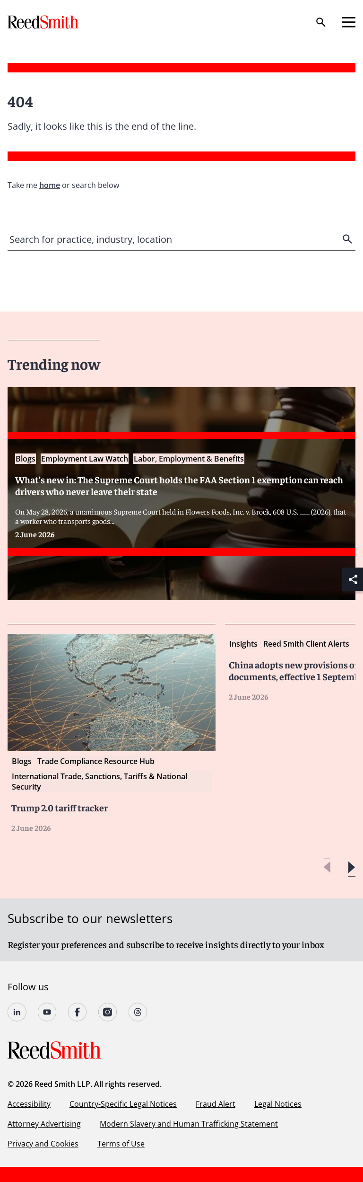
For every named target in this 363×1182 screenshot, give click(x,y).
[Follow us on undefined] (17, 1012)
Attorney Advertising (44, 1124)
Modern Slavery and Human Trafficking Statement (189, 1124)
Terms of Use (121, 1143)
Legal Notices (278, 1104)
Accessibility (29, 1104)
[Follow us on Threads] (138, 1012)
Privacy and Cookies (43, 1143)
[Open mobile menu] (348, 22)
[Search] (321, 22)
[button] (351, 867)
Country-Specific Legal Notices (123, 1104)
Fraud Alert (215, 1104)
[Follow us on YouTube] (47, 1012)
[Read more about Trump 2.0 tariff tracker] (112, 732)
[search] (348, 239)
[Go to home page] (44, 22)
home (49, 185)
